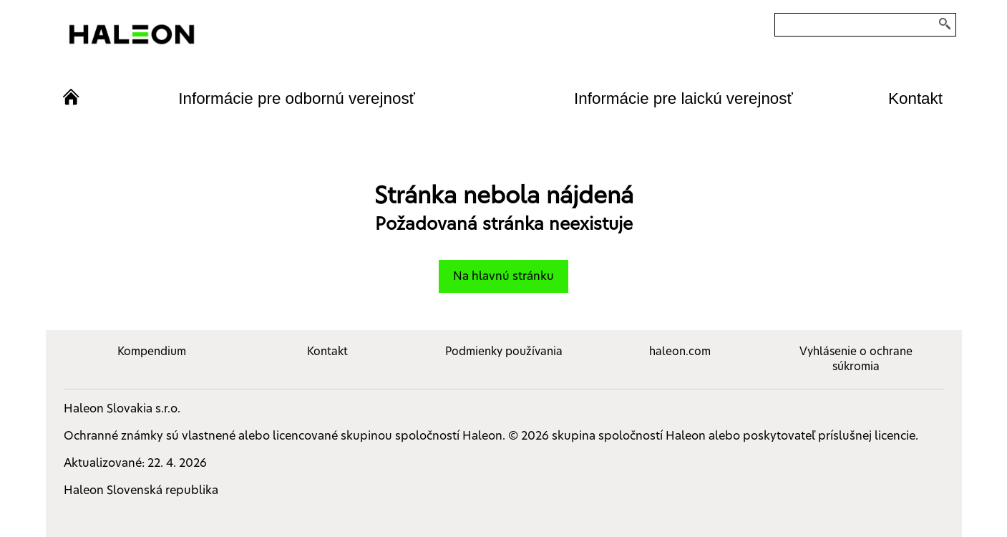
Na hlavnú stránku (503, 276)
